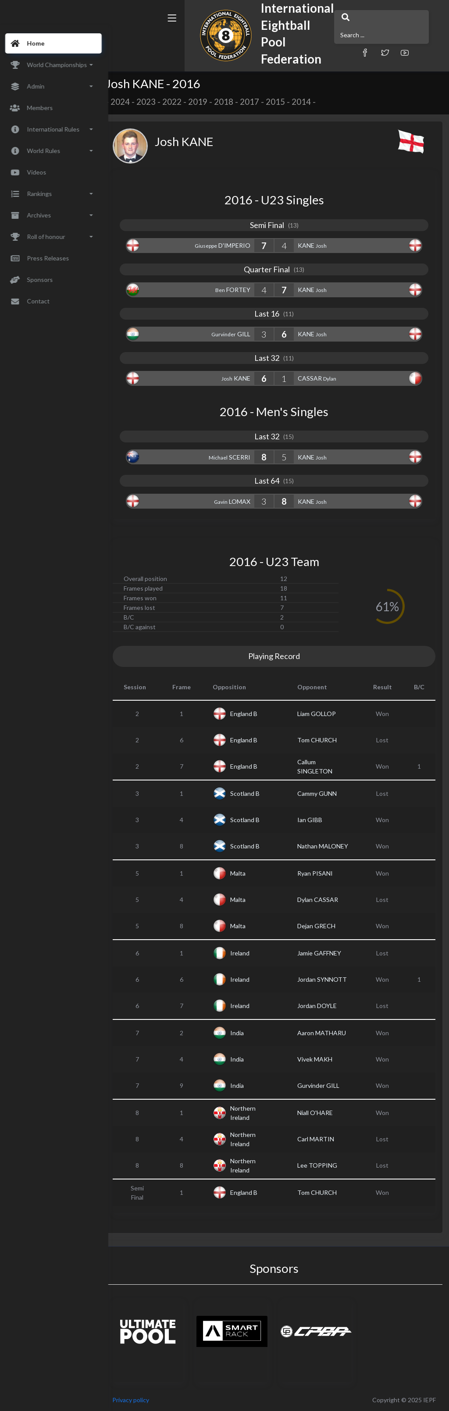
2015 (286, 102)
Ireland (249, 953)
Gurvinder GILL (323, 1085)
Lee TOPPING (322, 1165)
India (246, 1033)
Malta (247, 873)
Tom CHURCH (321, 740)
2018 (234, 102)
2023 (156, 102)
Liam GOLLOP (321, 713)
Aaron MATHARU (326, 1033)
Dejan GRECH (321, 926)
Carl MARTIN (320, 1139)
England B (253, 713)
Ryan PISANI (319, 873)
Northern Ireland (252, 1113)
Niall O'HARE (319, 1112)
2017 (260, 102)
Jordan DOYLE (321, 1005)
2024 (130, 102)
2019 (208, 102)
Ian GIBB (314, 819)
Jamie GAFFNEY (324, 953)
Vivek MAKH (319, 1059)
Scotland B (254, 793)
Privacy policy (141, 1400)
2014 (311, 102)
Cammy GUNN (321, 793)
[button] (327, 44)
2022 (182, 102)
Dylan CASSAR (322, 899)
